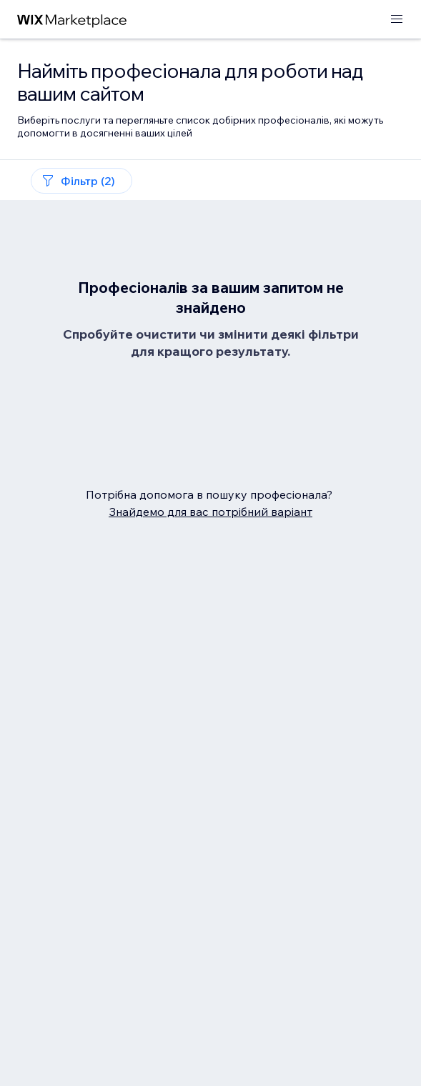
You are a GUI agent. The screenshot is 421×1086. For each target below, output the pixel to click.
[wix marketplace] (72, 19)
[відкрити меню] (396, 19)
